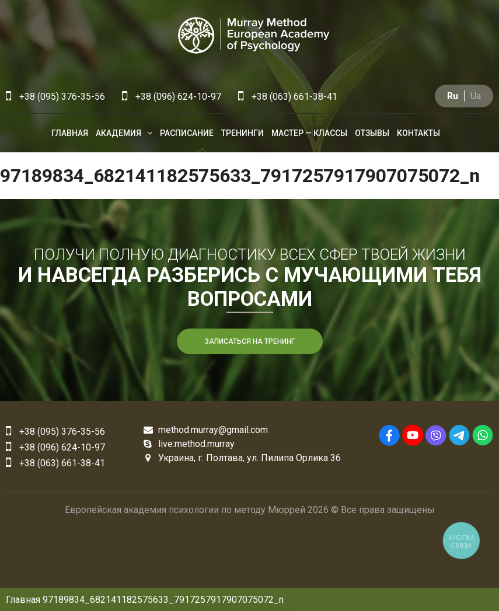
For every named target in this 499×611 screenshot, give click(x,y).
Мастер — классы (309, 133)
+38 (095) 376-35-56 (55, 96)
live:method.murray (189, 443)
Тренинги (242, 133)
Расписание (187, 133)
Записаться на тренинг (250, 341)
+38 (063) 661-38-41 (287, 96)
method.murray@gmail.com (206, 429)
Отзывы (372, 133)
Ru (452, 96)
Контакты (418, 133)
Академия (118, 133)
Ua (475, 96)
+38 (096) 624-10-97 (171, 96)
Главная (69, 133)
